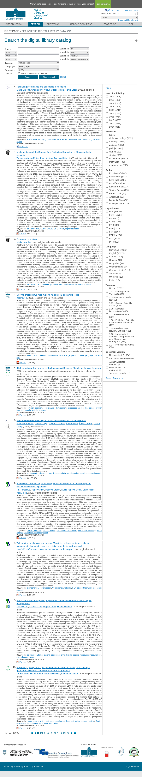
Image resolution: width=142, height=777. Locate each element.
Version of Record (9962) (120, 358)
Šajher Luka (72, 423)
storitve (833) (114, 155)
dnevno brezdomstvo (49, 355)
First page (11, 31)
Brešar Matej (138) (116, 176)
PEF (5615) (113, 228)
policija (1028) (114, 148)
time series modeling (87, 530)
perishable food (74, 139)
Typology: (9, 63)
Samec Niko (89, 489)
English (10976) (115, 253)
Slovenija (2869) (115, 141)
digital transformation (70, 473)
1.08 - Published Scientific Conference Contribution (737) (120, 322)
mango (19, 141)
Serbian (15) (113, 273)
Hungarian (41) (115, 263)
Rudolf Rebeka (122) (117, 183)
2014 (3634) (113, 123)
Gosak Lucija (41, 423)
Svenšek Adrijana (25, 423)
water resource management (36, 533)
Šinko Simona (23, 90)
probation (54, 284)
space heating (88, 721)
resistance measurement (90, 655)
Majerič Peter (49, 606)
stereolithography (84, 588)
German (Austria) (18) (118, 270)
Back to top (118, 378)
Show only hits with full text (34, 73)
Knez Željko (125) (116, 180)
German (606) (114, 256)
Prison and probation (27, 239)
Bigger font (122, 20)
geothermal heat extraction (67, 721)
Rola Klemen (36, 673)
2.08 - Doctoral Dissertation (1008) (117, 309)
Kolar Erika (22, 298)
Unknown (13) (114, 277)
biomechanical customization (39, 588)
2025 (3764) (113, 116)
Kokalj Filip (22, 493)
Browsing (53, 24)
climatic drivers (49, 530)
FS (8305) (112, 218)
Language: (10, 66)
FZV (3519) (113, 238)
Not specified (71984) (118, 355)
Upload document (81, 24)
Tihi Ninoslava (23, 489)
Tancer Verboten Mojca (28, 158)
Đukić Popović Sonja (71, 489)
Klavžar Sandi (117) (117, 186)
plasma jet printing (52, 655)
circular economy (35, 408)
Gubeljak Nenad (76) (117, 203)
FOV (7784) (113, 221)
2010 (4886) (113, 100)
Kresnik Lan (22, 606)
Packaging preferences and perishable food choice (41, 86)
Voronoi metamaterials (61, 588)
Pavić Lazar (71, 90)
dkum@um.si (38, 766)
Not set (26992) (115, 288)
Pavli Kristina (46, 158)
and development (39, 410)
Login (131, 24)
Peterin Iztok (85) (116, 193)
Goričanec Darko (69, 673)
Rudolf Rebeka (64, 606)
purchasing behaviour (92, 139)
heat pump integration (48, 723)
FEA (74, 588)
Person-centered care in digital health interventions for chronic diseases (51, 420)
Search (35, 24)
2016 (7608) (113, 96)
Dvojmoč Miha (61, 158)
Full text (22, 234)
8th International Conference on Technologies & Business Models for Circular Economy (59, 368)
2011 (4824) (113, 106)
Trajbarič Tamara (57, 423)
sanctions (31, 284)
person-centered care (36, 473)
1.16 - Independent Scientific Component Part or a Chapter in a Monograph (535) (120, 338)
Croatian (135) (114, 260)
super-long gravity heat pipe (41, 721)
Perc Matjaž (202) (116, 173)
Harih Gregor (66, 549)
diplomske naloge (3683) (119, 138)
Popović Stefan (52, 489)
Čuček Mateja (57, 90)
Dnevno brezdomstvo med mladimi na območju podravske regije (48, 295)
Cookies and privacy (130, 11)
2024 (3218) (113, 127)
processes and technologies (81, 408)
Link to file (23, 146)
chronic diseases (53, 473)
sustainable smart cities (67, 530)
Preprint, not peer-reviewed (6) (116, 368)
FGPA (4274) (114, 235)
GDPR (43, 229)
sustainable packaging (36, 139)
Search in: (10, 70)
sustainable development (55, 408)
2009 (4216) (113, 110)
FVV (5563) (113, 231)
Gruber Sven (23, 673)
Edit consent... (103, 4)
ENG (118, 11)
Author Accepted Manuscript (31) (115, 363)
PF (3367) (112, 242)
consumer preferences (57, 139)
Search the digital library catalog (46, 31)
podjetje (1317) (115, 145)
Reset (63, 77)
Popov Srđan (37, 489)
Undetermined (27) (117, 266)
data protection (33, 229)
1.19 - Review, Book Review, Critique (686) (118, 329)
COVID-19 (51, 229)
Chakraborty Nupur (40, 90)
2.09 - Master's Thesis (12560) (118, 298)
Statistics (110, 24)
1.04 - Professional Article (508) (120, 345)
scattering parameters (26, 657)
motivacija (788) (115, 162)
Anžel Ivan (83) (115, 196)
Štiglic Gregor (85, 423)
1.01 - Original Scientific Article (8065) (119, 304)
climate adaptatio (34, 530)
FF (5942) (112, 225)
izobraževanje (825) (117, 158)
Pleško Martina (24, 242)
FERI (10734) (114, 215)
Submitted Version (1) (118, 373)
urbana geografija (85, 355)
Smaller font (133, 20)
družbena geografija (67, 355)
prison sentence (42, 284)
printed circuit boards (70, 655)
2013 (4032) (113, 113)
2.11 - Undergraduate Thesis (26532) (118, 292)
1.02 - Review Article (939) (117, 315)
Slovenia (60, 229)
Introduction (13, 24)
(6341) (111, 135)
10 (68, 733)
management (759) (117, 165)
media (80, 284)
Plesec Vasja (37, 549)
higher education (72, 229)
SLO (113, 11)
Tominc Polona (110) (117, 190)
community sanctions (68, 284)
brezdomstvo (32, 355)
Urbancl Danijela (52, 673)
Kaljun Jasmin (51, 549)
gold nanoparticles (35, 655)
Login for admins (132, 766)
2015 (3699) (113, 120)
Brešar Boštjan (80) (117, 200)
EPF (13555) (114, 211)
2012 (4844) (113, 103)
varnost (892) (114, 151)
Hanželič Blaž (23, 549)
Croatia (87, 284)
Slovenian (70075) (116, 250)
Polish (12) (113, 280)
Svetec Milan (35, 606)
